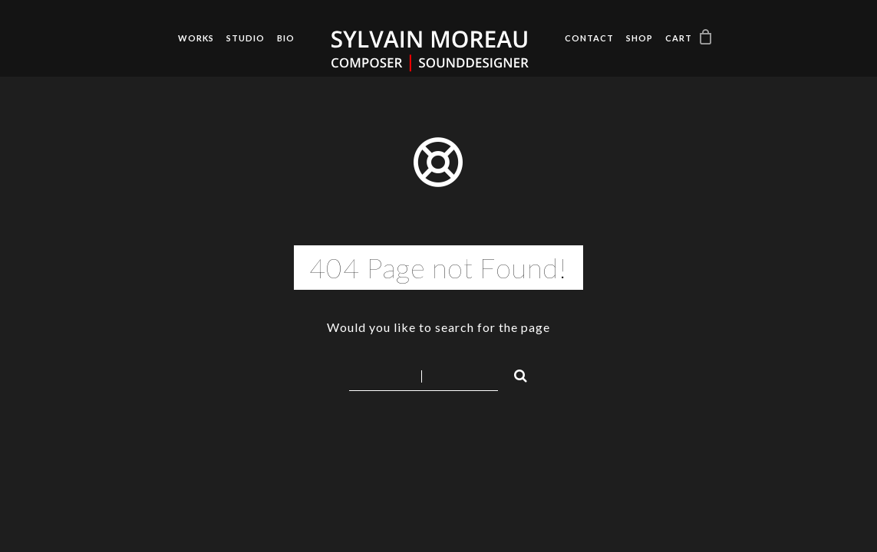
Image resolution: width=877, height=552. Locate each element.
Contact (589, 38)
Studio (245, 38)
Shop (639, 38)
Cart (678, 38)
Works (196, 38)
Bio (286, 38)
